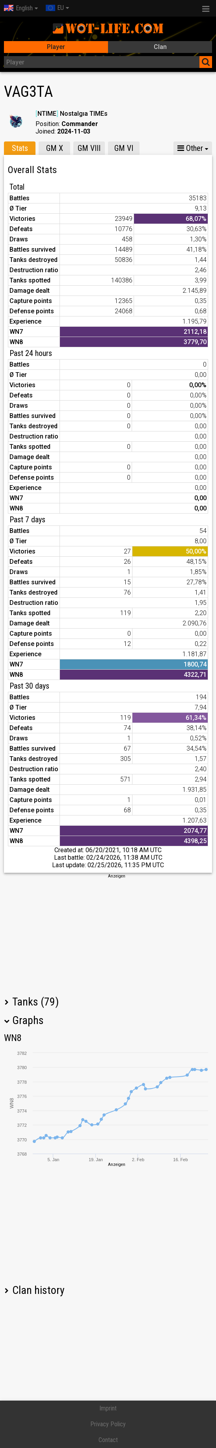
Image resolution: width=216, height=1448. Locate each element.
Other (190, 148)
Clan (160, 47)
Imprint (108, 1408)
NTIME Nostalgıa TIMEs (71, 113)
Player (56, 47)
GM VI (123, 148)
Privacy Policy (108, 1424)
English (18, 8)
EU (55, 7)
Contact (108, 1440)
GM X (54, 148)
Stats (20, 148)
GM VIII (89, 148)
